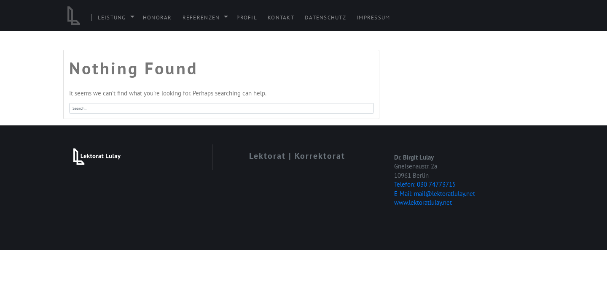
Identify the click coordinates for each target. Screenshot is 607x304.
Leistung (112, 17)
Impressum (373, 17)
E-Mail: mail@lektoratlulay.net (434, 194)
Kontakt (281, 17)
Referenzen (201, 17)
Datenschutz (325, 17)
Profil (246, 17)
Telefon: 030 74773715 (425, 184)
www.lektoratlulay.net (423, 202)
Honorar (157, 17)
